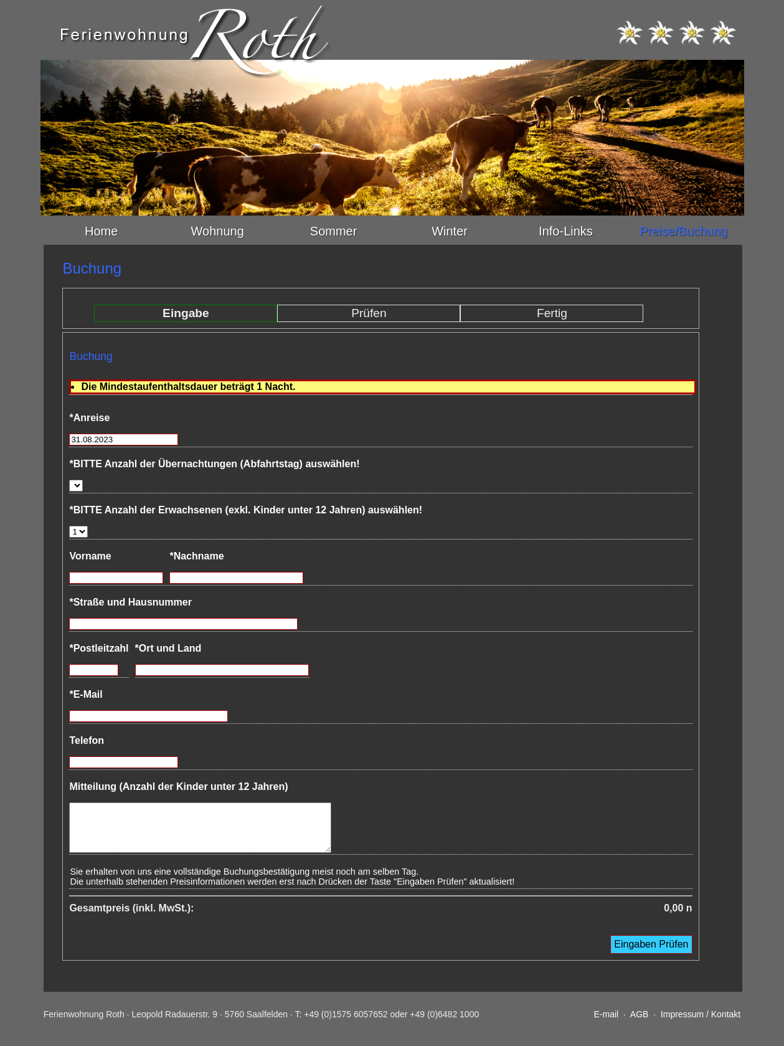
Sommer (333, 231)
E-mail (605, 1024)
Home (101, 231)
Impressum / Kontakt (700, 1024)
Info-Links (566, 231)
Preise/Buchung (683, 231)
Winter (450, 231)
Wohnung (217, 231)
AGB (639, 1024)
